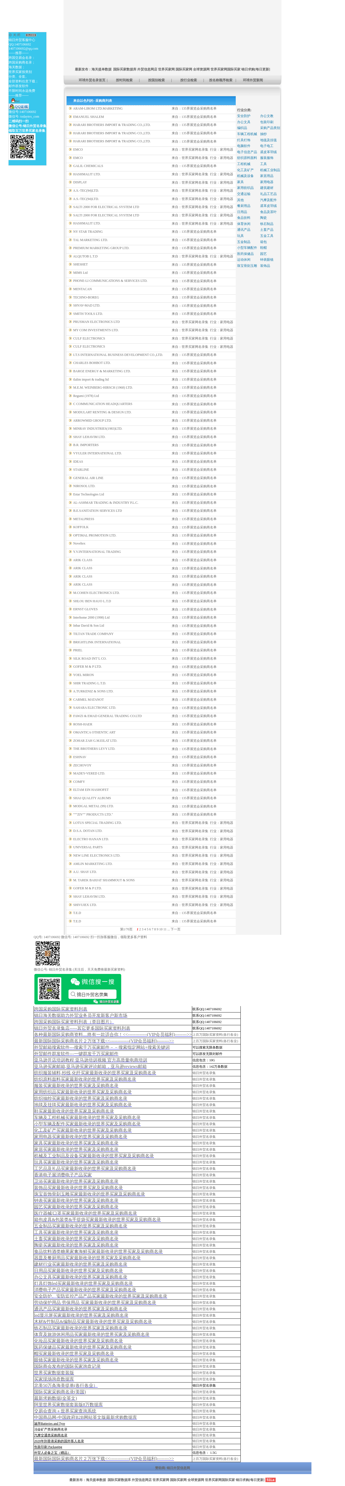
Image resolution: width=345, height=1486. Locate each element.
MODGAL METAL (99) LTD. (93, 806)
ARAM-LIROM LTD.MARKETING (98, 108)
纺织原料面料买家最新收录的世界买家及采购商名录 (85, 1079)
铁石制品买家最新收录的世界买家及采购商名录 (80, 1328)
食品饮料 (243, 218)
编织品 (242, 128)
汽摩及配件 (268, 200)
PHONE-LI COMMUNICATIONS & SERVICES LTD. (110, 281)
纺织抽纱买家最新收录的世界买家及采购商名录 (80, 1098)
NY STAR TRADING (88, 232)
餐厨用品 (243, 206)
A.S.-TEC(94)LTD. (86, 191)
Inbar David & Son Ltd (88, 625)
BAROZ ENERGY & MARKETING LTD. (102, 371)
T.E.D (77, 913)
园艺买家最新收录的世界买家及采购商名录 (76, 1206)
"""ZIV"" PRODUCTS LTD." (93, 814)
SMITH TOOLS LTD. (88, 314)
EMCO (78, 149)
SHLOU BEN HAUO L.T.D (92, 601)
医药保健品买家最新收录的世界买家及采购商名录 (83, 1347)
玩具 (240, 236)
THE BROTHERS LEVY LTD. (94, 749)
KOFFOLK (80, 527)
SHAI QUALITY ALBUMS (92, 798)
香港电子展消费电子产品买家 (63, 1175)
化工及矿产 (245, 170)
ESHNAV (79, 757)
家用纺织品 (245, 188)
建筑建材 (266, 188)
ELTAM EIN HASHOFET (91, 790)
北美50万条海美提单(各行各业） (66, 1385)
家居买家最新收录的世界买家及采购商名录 (76, 1149)
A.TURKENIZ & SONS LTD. (93, 691)
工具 (263, 164)
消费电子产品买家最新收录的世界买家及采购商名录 (85, 1289)
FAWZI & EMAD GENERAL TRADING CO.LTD (107, 716)
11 (165, 929)
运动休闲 (243, 260)
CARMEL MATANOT (88, 700)
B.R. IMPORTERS (86, 445)
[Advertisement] (165, 12)
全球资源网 (201, 69)
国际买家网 (184, 69)
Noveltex (79, 543)
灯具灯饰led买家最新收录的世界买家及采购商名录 (83, 1283)
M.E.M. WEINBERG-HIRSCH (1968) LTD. (103, 387)
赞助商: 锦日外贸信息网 (172, 1468)
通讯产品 (243, 230)
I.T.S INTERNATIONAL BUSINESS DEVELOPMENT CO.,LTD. (118, 355)
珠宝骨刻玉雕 (247, 266)
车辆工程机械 (247, 134)
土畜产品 (266, 230)
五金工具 (266, 236)
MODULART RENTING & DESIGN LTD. (102, 412)
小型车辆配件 (247, 248)
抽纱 (263, 134)
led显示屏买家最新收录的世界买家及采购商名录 (81, 1315)
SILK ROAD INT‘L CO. (89, 658)
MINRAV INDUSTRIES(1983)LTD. (97, 429)
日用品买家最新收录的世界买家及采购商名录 (78, 1270)
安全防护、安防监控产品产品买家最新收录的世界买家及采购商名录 (100, 1296)
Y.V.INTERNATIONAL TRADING (97, 552)
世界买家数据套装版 (54, 1372)
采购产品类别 (270, 128)
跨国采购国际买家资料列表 (60, 1009)
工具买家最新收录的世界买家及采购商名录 (76, 1232)
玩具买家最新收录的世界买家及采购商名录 (76, 1162)
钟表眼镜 (266, 260)
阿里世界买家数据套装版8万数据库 (68, 1404)
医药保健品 (245, 254)
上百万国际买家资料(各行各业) (215, 1035)
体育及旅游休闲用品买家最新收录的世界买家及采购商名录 (91, 1334)
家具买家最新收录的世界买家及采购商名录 (76, 1143)
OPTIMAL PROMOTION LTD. (94, 535)
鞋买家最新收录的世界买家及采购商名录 (74, 1111)
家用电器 (226, 149)
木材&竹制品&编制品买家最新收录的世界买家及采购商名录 (93, 1321)
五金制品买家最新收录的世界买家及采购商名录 (80, 1226)
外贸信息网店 (147, 69)
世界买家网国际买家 (225, 69)
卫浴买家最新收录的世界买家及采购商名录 (76, 1181)
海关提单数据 (101, 69)
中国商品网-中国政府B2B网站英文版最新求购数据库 (85, 1417)
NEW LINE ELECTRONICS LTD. (96, 855)
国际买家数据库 (124, 69)
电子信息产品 (247, 152)
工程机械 (243, 164)
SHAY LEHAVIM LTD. (89, 437)
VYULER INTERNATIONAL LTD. (97, 453)
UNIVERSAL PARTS (88, 847)
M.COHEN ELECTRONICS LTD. (96, 593)
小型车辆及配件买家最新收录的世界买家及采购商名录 (87, 1124)
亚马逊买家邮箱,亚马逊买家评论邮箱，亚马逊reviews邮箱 (90, 1066)
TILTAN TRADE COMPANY (93, 634)
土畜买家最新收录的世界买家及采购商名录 (76, 1238)
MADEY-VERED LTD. (89, 773)
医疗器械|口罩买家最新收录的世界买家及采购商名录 (85, 1213)
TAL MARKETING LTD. (90, 240)
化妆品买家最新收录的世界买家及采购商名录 (78, 1340)
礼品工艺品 (268, 194)
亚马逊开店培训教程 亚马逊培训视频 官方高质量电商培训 (90, 1060)
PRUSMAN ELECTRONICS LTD (96, 322)
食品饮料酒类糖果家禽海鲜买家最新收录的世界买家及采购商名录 (98, 1251)
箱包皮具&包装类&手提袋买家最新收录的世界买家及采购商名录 (97, 1219)
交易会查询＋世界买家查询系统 (65, 1411)
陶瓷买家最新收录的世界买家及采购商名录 (76, 1245)
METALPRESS (83, 519)
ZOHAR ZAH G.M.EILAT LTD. (95, 741)
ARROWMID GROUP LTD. (92, 420)
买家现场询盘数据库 (54, 1379)
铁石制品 (266, 224)
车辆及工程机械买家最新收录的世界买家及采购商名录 (87, 1117)
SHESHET (80, 264)
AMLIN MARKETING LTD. (93, 864)
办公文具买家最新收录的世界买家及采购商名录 (80, 1277)
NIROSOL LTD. (84, 486)
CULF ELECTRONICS (89, 338)
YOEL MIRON (83, 675)
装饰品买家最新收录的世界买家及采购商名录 (78, 1187)
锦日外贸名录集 (204, 1073)
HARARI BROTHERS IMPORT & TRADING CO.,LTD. (112, 125)
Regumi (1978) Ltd (86, 396)
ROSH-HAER (82, 724)
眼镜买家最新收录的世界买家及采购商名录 (76, 1360)
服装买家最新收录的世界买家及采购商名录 (76, 1085)
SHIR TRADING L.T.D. (89, 683)
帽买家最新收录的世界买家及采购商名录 (74, 1353)
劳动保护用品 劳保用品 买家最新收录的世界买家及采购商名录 (95, 1302)
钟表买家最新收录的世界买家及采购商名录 (76, 1200)
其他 (240, 200)
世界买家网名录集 (195, 149)
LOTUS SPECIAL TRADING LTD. (97, 823)
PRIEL (77, 650)
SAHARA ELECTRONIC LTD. (94, 708)
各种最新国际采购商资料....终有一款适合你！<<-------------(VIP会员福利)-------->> (113, 1034)
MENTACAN (82, 289)
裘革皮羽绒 (268, 206)
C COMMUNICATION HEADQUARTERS (102, 404)
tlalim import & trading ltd (91, 379)
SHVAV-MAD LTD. (86, 305)
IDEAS (78, 462)
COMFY (79, 782)
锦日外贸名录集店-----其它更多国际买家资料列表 (82, 1028)
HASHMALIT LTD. (87, 174)
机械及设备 (245, 176)
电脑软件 (243, 146)
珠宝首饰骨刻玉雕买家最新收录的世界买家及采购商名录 (89, 1194)
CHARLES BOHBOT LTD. (92, 363)
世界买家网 (166, 69)
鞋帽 (263, 248)
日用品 (242, 212)
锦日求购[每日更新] (255, 69)
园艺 (263, 254)
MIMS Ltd (80, 273)
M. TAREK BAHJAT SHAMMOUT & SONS (104, 880)
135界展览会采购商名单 (199, 108)
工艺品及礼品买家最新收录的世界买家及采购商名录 (85, 1168)
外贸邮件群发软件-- (76, 1053)
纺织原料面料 (247, 158)
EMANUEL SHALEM (88, 117)
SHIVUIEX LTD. (85, 905)
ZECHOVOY (82, 765)
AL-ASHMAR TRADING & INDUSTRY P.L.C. (105, 503)
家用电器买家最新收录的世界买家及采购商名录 (80, 1136)
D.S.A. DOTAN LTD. (87, 831)
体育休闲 (243, 224)
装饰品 (265, 266)
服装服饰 (266, 158)
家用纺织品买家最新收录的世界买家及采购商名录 (83, 1092)
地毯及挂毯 (268, 140)
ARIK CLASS (82, 560)
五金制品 (243, 242)
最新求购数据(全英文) (55, 1398)
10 (161, 929)
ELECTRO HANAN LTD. (91, 839)
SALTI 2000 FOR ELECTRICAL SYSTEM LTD (106, 207)
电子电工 (266, 146)
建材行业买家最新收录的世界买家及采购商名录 (80, 1264)
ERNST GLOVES (85, 609)
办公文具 (243, 122)
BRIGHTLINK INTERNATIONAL (97, 642)
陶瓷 (263, 218)
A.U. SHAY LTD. (85, 872)
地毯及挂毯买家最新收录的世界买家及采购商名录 (83, 1104)
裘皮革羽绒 (268, 152)
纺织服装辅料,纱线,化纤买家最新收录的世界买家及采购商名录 (95, 1072)
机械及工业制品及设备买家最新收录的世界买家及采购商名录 (94, 1155)
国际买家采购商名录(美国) (60, 1391)
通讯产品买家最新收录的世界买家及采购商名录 (80, 1309)
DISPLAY (80, 182)
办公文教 (266, 116)
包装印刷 (266, 122)
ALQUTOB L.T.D (85, 256)
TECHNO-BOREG (86, 297)
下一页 (176, 929)
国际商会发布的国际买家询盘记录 (67, 1366)
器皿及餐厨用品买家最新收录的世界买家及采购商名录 (87, 1257)
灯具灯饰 (243, 140)
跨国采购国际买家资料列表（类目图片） (74, 1021)
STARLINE (81, 470)
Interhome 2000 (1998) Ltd (91, 617)
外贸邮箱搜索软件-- (102, 1047)
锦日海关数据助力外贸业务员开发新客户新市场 (80, 1015)
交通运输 (243, 194)
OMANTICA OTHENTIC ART (94, 732)
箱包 (263, 242)
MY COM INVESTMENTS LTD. (96, 330)
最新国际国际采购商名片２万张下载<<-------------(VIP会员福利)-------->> (104, 1041)
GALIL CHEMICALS (88, 166)
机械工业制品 (270, 170)
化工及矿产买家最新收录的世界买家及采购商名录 (83, 1130)
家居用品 (266, 176)
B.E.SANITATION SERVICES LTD (97, 511)
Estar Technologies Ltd (88, 494)
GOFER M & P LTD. (87, 667)
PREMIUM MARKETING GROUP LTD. (101, 248)
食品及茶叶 (268, 212)
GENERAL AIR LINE (88, 478)
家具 (240, 182)
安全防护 (243, 116)
